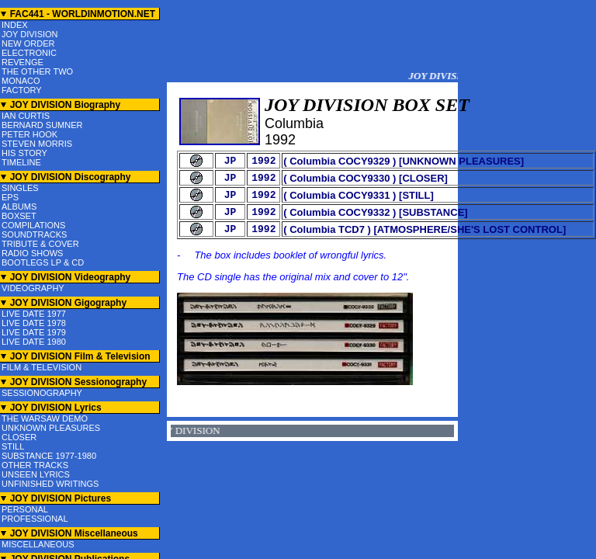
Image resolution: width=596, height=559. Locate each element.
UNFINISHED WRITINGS (50, 483)
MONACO (21, 80)
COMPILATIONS (33, 225)
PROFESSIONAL (35, 518)
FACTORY (22, 90)
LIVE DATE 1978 (34, 323)
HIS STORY (24, 153)
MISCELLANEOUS (38, 544)
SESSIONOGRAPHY (42, 393)
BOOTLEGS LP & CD (43, 262)
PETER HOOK (29, 134)
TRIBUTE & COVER (40, 243)
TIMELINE (21, 162)
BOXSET (19, 215)
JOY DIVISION (30, 34)
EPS (10, 197)
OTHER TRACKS (35, 465)
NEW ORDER (28, 43)
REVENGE (22, 62)
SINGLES (20, 188)
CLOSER (19, 437)
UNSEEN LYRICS (36, 474)
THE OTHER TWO (37, 71)
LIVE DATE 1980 (34, 341)
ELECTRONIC (29, 52)
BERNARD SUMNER (42, 125)
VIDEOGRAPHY (33, 288)
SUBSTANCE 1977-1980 (49, 455)
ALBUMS (19, 206)
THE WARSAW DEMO (45, 418)
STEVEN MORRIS (37, 143)
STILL (13, 446)
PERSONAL (25, 509)
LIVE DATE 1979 (34, 332)
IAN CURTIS (26, 115)
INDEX (15, 25)
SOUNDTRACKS (34, 234)
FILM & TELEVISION (41, 367)
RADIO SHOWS (32, 253)
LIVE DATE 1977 (34, 313)
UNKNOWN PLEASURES (51, 427)
